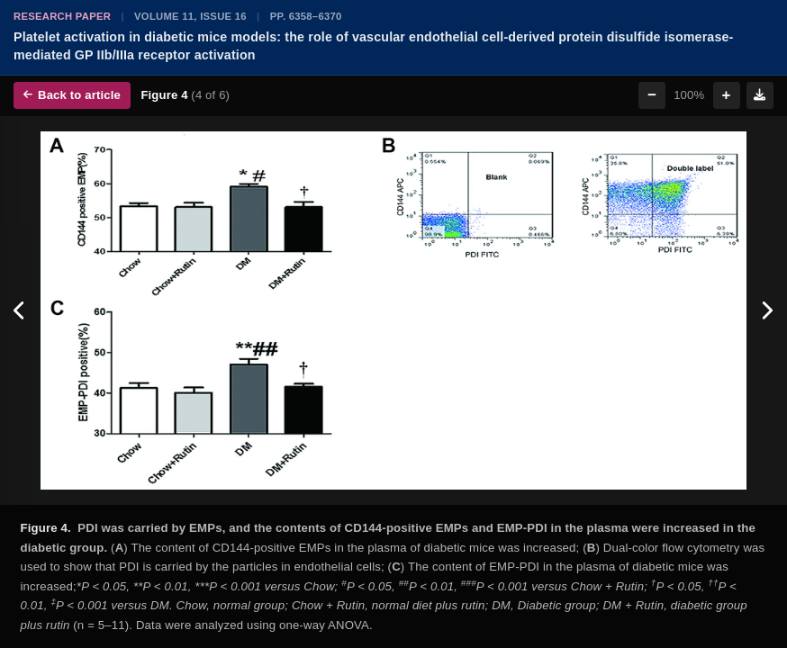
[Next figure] (766, 311)
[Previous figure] (20, 311)
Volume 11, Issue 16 (190, 16)
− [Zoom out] (651, 95)
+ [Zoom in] (726, 95)
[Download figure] (759, 95)
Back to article (72, 95)
